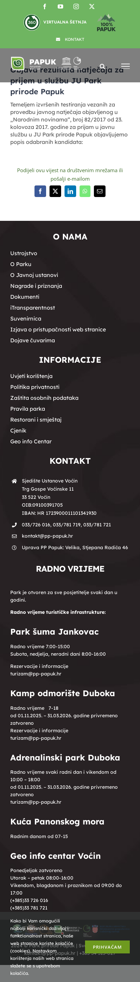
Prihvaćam (107, 947)
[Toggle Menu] (125, 66)
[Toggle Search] (102, 66)
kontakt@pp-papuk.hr (47, 536)
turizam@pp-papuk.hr (35, 674)
